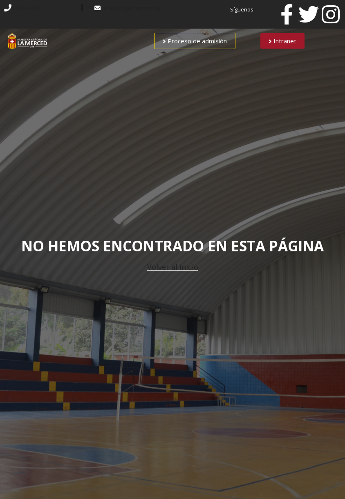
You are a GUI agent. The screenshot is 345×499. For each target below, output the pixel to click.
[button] (194, 41)
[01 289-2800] (7, 7)
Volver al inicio (172, 267)
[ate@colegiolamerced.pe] (97, 8)
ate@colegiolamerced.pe (133, 8)
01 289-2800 (27, 8)
